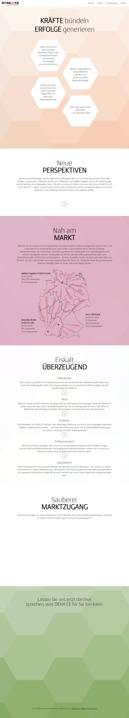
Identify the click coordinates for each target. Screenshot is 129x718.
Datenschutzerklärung (89, 708)
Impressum (75, 708)
